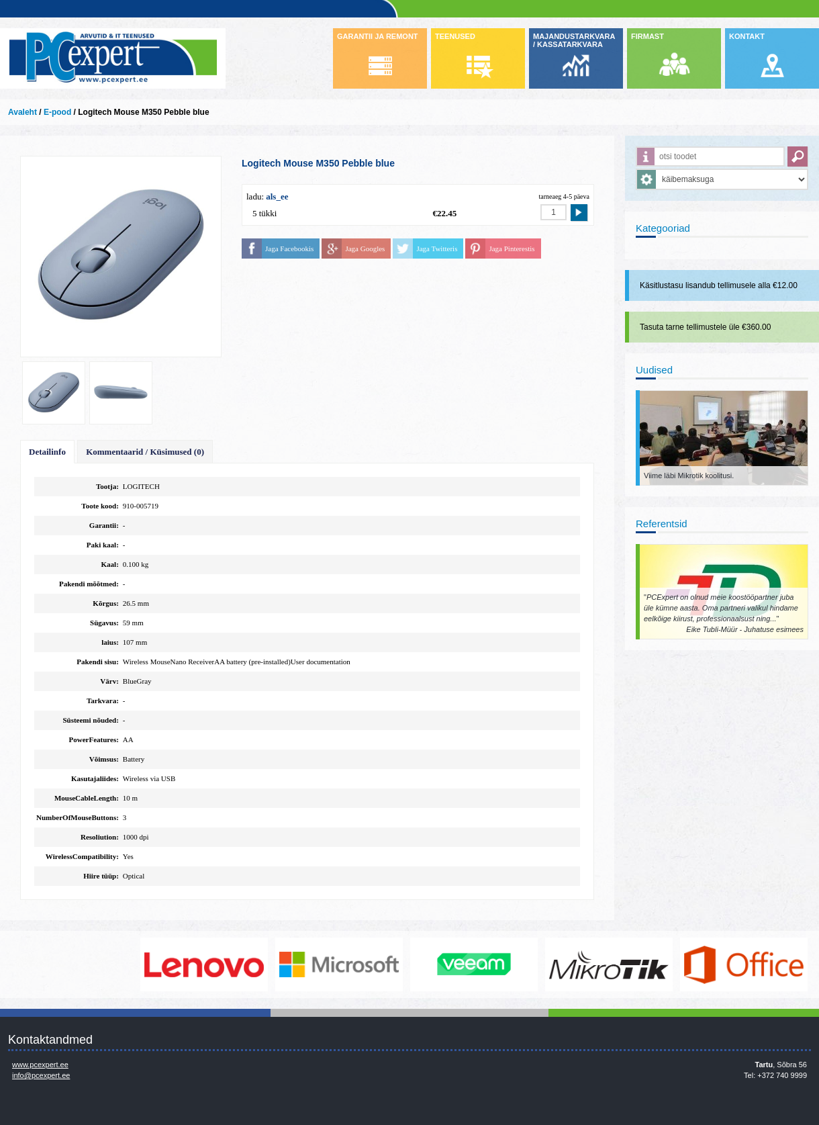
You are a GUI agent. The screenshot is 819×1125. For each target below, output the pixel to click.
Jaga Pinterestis (511, 248)
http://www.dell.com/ (70, 964)
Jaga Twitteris (436, 248)
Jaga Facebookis (289, 248)
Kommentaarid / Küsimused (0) (145, 452)
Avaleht (22, 112)
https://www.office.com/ (745, 964)
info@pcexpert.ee (41, 1075)
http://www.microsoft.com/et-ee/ (340, 964)
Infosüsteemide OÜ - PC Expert (113, 58)
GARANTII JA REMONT (377, 36)
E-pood (57, 112)
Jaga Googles (365, 248)
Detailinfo (47, 452)
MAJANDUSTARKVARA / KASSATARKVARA (574, 40)
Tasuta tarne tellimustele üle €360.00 (705, 327)
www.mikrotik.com (610, 964)
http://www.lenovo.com (205, 964)
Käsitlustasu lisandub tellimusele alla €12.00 (719, 285)
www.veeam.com (475, 964)
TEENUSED (455, 36)
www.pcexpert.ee (40, 1065)
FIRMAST (647, 36)
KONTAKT (747, 36)
